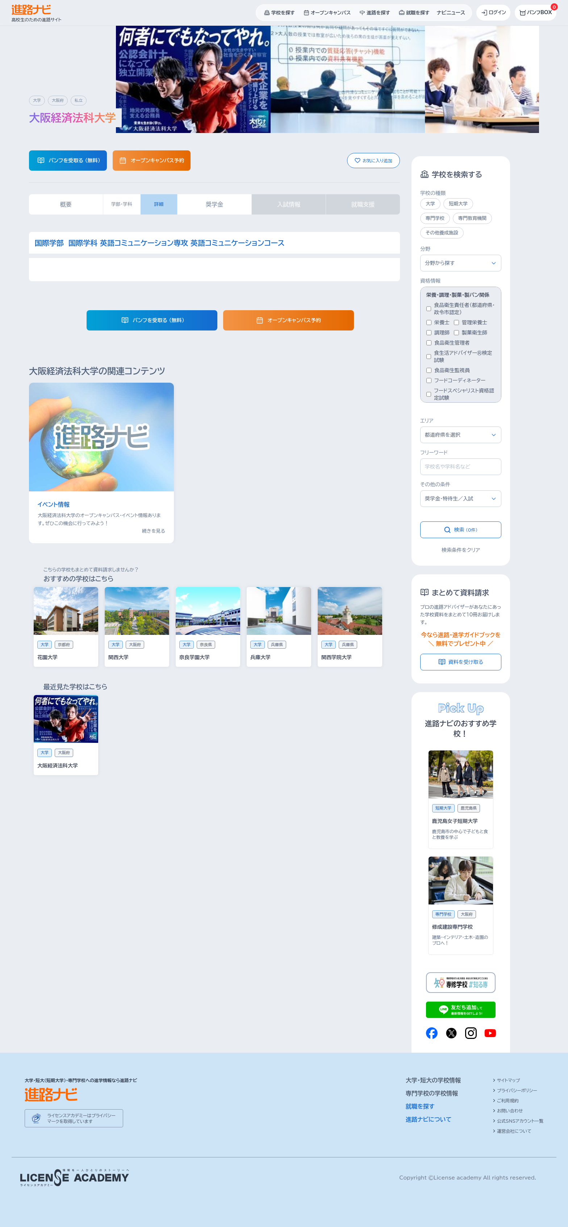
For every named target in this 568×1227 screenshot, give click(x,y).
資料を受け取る (461, 662)
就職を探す (420, 1106)
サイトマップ (506, 1080)
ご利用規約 (506, 1100)
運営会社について (512, 1131)
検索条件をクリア (461, 550)
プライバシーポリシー (515, 1090)
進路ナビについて (429, 1119)
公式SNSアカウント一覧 (518, 1121)
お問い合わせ (508, 1111)
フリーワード (434, 452)
